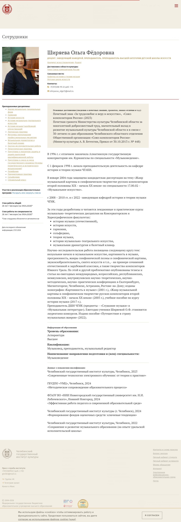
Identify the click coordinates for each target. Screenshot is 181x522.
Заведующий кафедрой (70, 58)
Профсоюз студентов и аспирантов (118, 468)
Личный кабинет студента (105, 15)
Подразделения (70, 457)
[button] (142, 5)
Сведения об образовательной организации (107, 6)
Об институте (69, 450)
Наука (21, 11)
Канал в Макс (8, 486)
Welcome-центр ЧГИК (118, 453)
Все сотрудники (170, 37)
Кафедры (67, 465)
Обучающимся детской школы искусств (57, 19)
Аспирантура (68, 469)
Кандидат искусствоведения (60, 62)
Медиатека (68, 472)
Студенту (53, 8)
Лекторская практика (18, 132)
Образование (25, 8)
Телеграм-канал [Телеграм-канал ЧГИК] (11, 483)
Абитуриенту (55, 5)
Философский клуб (116, 463)
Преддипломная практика (20, 174)
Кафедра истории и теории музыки (63, 76)
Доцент (51, 58)
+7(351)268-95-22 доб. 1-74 (61, 87)
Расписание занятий (102, 13)
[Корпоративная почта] (150, 5)
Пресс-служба (69, 476)
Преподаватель (92, 58)
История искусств (16, 118)
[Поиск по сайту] (146, 5)
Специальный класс (17, 180)
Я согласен (152, 515)
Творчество (24, 14)
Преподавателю (57, 14)
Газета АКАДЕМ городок (119, 477)
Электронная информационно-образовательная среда (107, 22)
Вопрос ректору (160, 453)
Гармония (12, 115)
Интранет (157, 469)
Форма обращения (161, 465)
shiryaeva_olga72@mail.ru (62, 91)
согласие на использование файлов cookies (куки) (47, 519)
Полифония (13, 171)
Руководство (68, 453)
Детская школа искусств (58, 79)
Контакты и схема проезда (105, 10)
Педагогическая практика (20, 149)
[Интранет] (154, 5)
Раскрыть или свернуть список (26, 193)
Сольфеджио (14, 177)
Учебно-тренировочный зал (119, 458)
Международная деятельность (27, 18)
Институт (23, 5)
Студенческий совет (117, 473)
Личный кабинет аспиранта (105, 18)
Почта (156, 481)
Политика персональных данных (119, 482)
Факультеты (68, 461)
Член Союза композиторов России (63, 69)
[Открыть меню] (176, 7)
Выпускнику (55, 11)
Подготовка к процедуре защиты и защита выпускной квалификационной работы (24, 154)
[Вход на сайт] (158, 5)
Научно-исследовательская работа (24, 146)
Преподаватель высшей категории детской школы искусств (136, 58)
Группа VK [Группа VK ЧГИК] (9, 479)
